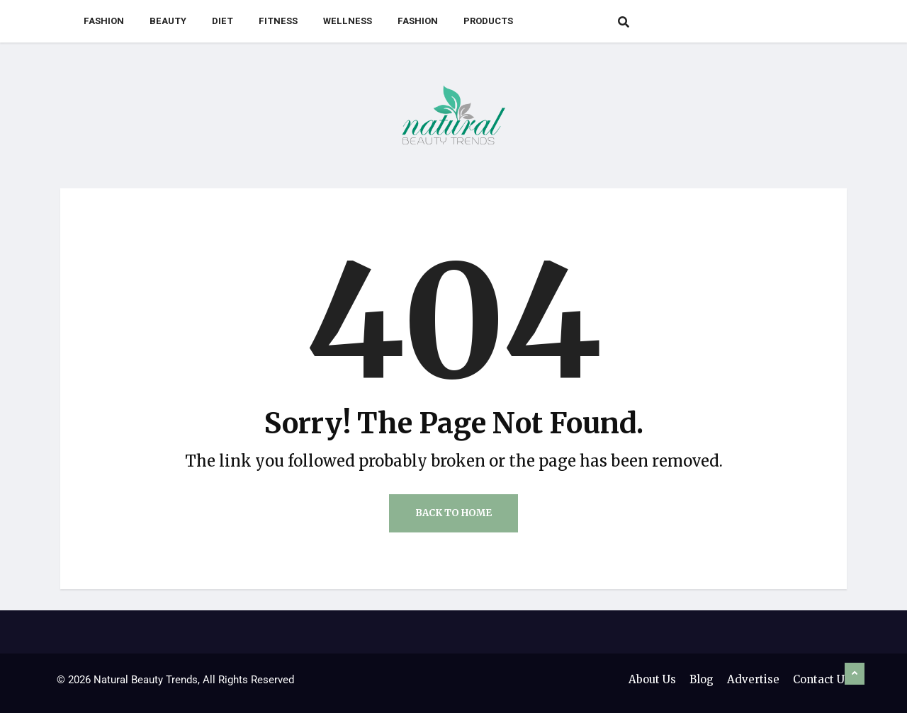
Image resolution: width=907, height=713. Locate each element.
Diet (222, 21)
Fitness (278, 21)
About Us (652, 679)
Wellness (347, 21)
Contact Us (821, 679)
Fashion (104, 21)
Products (488, 21)
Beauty (168, 21)
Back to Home (453, 513)
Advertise (753, 679)
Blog (701, 679)
